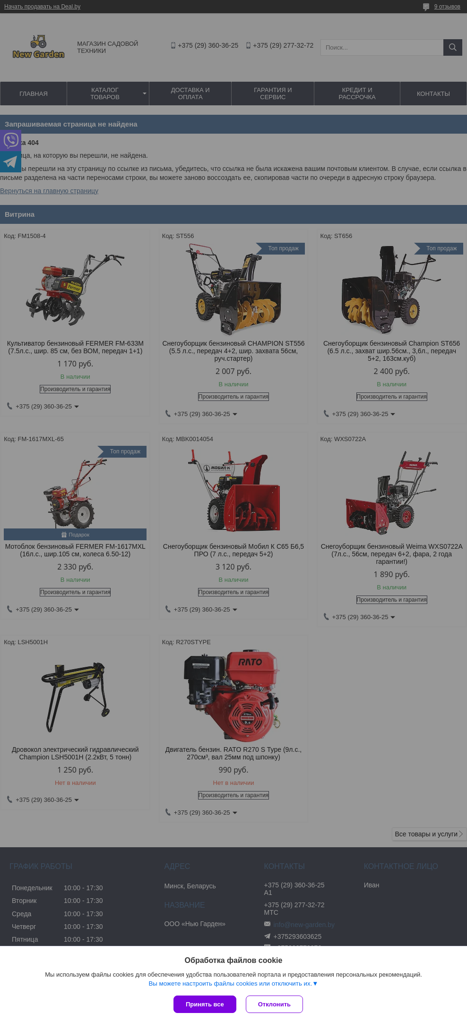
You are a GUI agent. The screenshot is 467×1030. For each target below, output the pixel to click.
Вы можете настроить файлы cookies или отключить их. (230, 983)
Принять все (205, 1004)
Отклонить (274, 1004)
